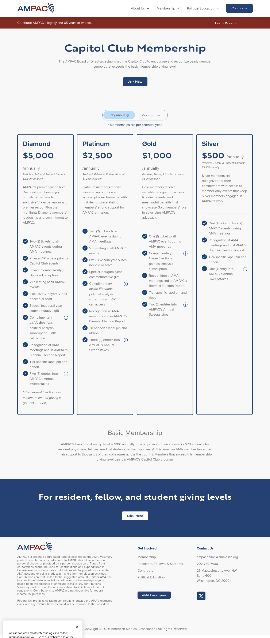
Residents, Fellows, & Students (160, 563)
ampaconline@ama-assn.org (217, 557)
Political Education (151, 577)
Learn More (223, 23)
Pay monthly (151, 115)
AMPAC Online (201, 596)
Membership (147, 557)
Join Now (135, 81)
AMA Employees (154, 595)
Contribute (239, 8)
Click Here (135, 515)
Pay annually (119, 115)
